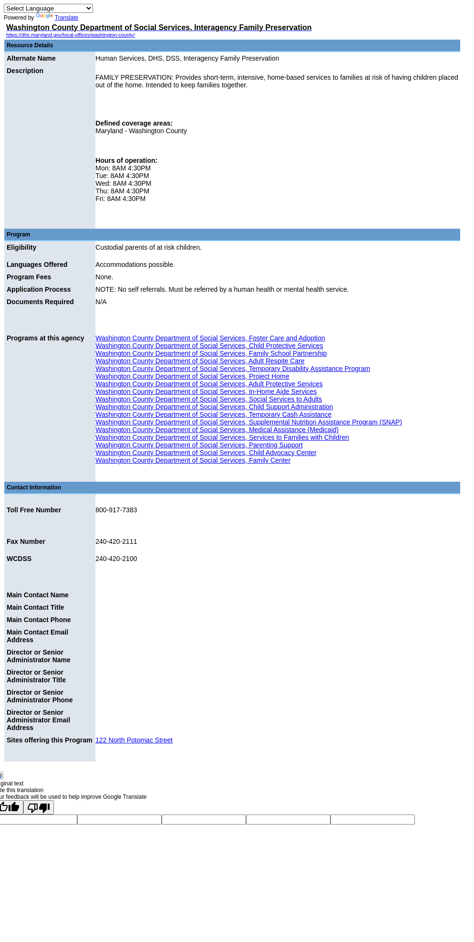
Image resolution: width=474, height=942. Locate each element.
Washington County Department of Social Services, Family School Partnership (211, 353)
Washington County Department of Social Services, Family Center (192, 460)
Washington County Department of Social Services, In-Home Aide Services (206, 391)
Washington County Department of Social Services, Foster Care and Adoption (210, 338)
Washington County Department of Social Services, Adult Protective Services (208, 384)
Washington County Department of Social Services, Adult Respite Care (199, 361)
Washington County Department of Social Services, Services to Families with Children (222, 437)
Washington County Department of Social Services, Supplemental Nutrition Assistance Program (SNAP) (248, 422)
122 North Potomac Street (134, 740)
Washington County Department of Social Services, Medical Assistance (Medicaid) (217, 430)
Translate (57, 17)
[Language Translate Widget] (48, 8)
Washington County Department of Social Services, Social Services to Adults (208, 399)
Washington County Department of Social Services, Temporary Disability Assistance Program (232, 368)
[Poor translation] (38, 807)
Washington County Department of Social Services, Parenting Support (199, 445)
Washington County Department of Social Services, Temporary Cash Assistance (213, 414)
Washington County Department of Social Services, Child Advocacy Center (205, 452)
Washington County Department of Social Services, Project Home (192, 376)
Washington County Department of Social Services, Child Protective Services (209, 345)
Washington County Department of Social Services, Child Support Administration (214, 407)
